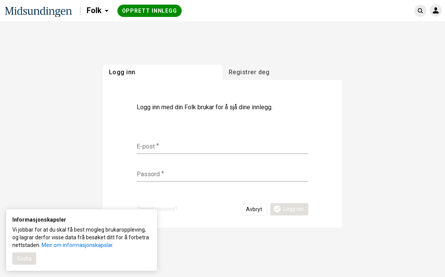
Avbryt (254, 209)
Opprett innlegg (149, 11)
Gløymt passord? (157, 209)
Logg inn (288, 209)
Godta (24, 258)
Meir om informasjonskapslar (77, 245)
